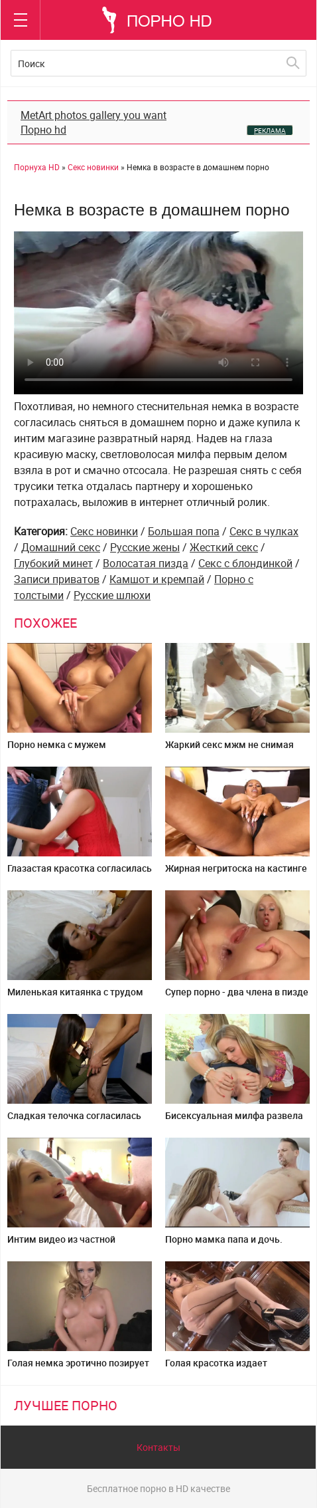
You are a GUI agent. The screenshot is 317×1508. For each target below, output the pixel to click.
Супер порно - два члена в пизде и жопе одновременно (236, 997)
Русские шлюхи (112, 595)
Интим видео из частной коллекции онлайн (61, 1244)
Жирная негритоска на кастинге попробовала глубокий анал (236, 873)
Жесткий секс (224, 547)
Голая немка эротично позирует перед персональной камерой (78, 1368)
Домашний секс (60, 547)
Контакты (158, 1447)
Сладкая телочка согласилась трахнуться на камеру (74, 1120)
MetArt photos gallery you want (93, 115)
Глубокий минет (53, 563)
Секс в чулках (263, 531)
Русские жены (145, 547)
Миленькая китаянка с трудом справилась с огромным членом (79, 997)
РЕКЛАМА (270, 130)
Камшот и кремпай (156, 579)
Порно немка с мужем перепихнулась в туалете (63, 749)
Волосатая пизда (145, 563)
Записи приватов (56, 579)
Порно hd (43, 129)
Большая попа (184, 531)
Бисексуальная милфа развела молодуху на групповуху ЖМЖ (234, 1120)
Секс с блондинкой (245, 563)
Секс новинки (104, 531)
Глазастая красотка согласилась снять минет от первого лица (79, 873)
